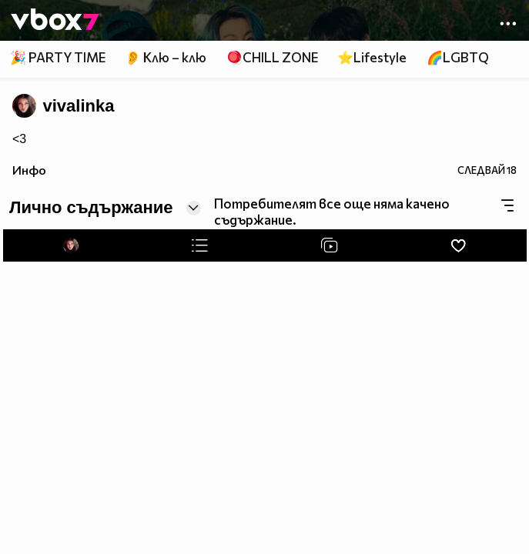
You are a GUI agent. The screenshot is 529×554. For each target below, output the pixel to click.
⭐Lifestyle (372, 57)
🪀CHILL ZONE (272, 57)
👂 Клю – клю (165, 57)
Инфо (29, 169)
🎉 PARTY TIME (57, 57)
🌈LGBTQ (458, 57)
